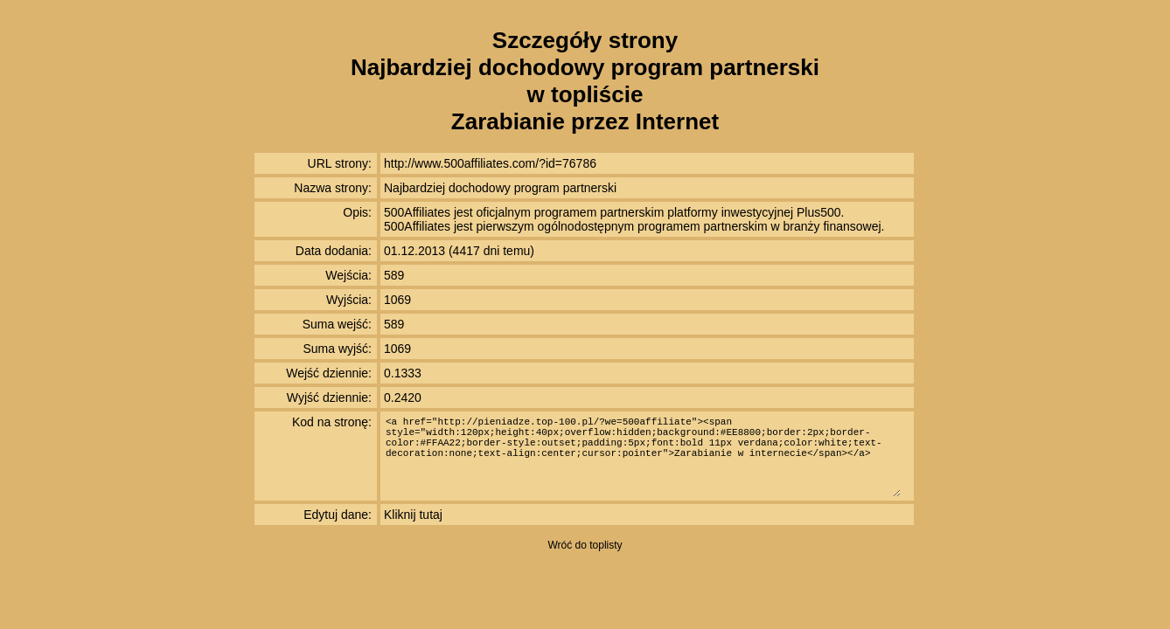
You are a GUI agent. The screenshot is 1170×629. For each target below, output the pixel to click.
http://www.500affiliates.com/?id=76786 (490, 163)
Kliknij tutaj (413, 515)
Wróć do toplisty (584, 545)
